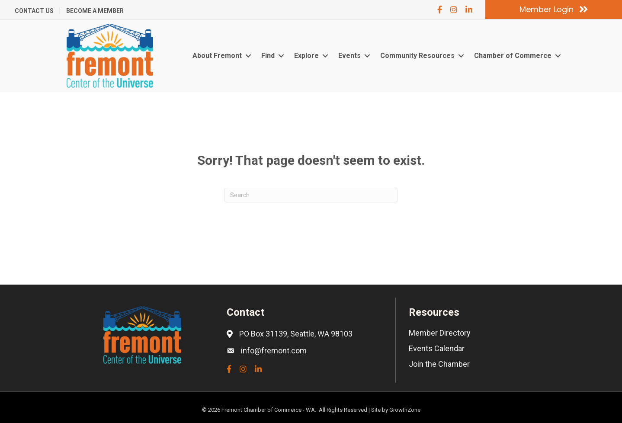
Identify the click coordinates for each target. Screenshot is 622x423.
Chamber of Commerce (512, 55)
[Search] (311, 195)
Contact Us (34, 11)
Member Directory (440, 332)
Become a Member (95, 11)
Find (268, 55)
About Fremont (217, 55)
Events (349, 55)
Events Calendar (437, 348)
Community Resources (417, 55)
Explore (306, 55)
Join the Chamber (439, 364)
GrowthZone (404, 410)
